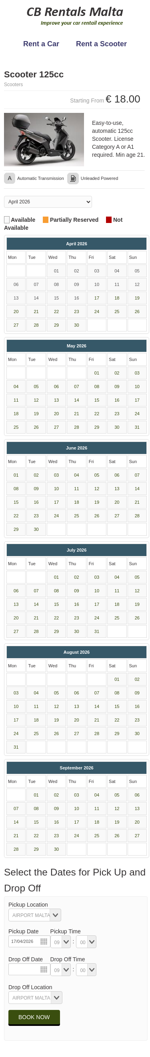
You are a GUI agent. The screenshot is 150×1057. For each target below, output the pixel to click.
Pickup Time (65, 931)
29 (56, 325)
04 (16, 386)
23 (76, 311)
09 (116, 386)
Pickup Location (28, 904)
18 (116, 298)
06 (56, 386)
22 (56, 311)
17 (96, 298)
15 (96, 400)
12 (36, 400)
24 (96, 311)
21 (36, 311)
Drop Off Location (30, 987)
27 (16, 325)
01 (96, 373)
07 (76, 386)
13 (56, 400)
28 (36, 325)
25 (116, 311)
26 (137, 311)
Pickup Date (23, 931)
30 (76, 325)
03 (137, 373)
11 (16, 400)
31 (137, 427)
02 (116, 373)
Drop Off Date (25, 959)
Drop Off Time (67, 959)
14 (76, 400)
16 (116, 400)
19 (137, 298)
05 (36, 386)
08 (96, 386)
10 (137, 386)
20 (16, 311)
